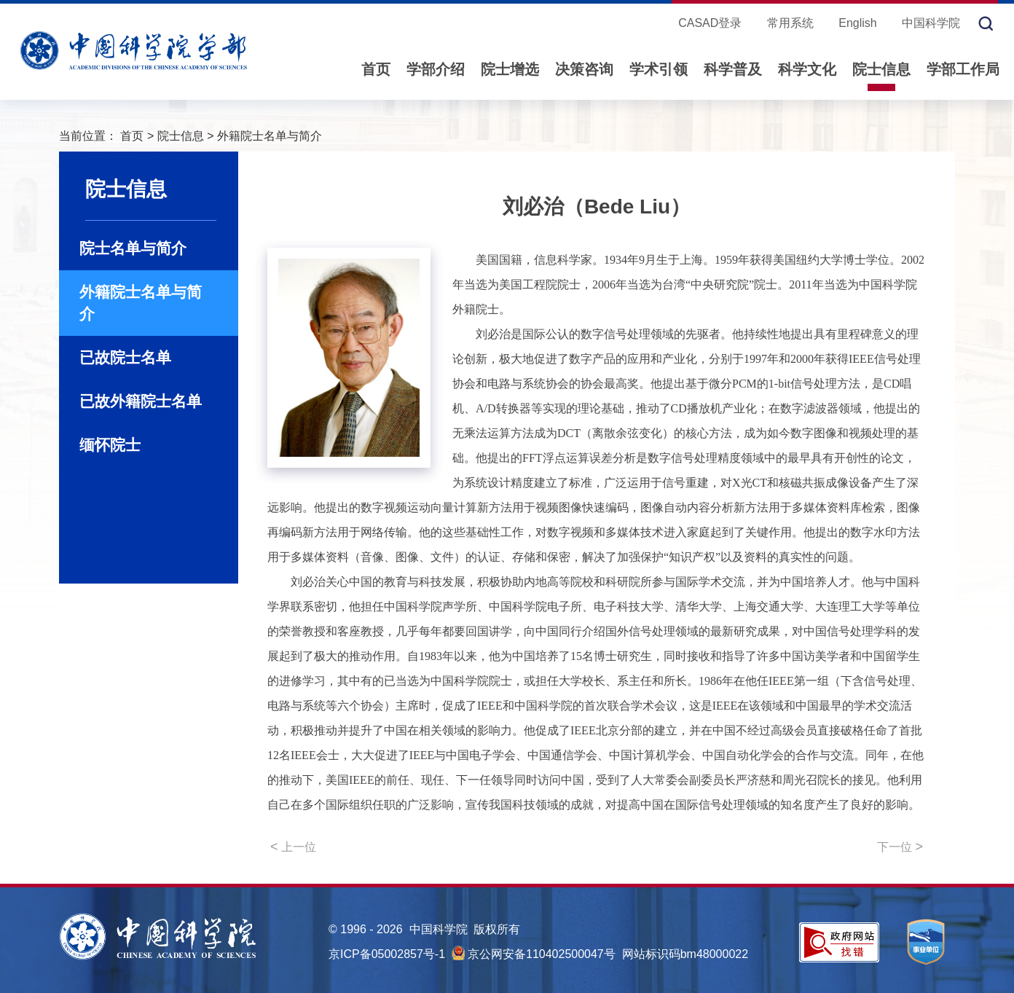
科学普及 (733, 69)
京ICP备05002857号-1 (387, 954)
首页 (375, 69)
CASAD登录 (710, 23)
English (857, 23)
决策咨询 (584, 69)
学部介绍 (435, 69)
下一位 (900, 846)
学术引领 (658, 69)
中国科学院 (931, 23)
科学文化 (807, 69)
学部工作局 (963, 69)
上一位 (293, 846)
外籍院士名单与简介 (269, 136)
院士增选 (510, 69)
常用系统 (790, 23)
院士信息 (881, 69)
